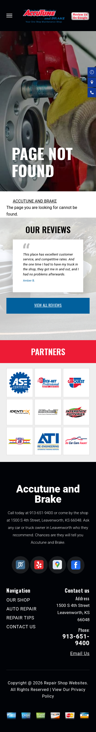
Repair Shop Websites (65, 683)
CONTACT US (21, 626)
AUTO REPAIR (21, 608)
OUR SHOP (18, 600)
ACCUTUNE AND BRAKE (35, 201)
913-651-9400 (41, 513)
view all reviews (48, 305)
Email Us (80, 653)
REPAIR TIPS (20, 617)
